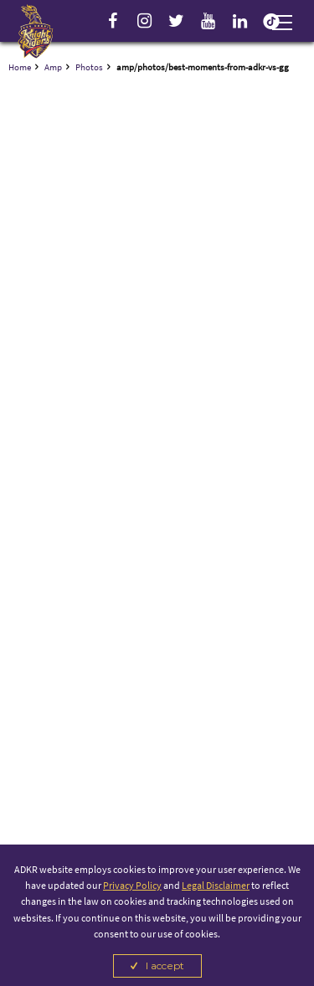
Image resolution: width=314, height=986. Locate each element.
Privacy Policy (132, 885)
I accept (165, 965)
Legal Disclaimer (216, 885)
